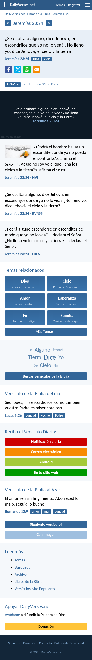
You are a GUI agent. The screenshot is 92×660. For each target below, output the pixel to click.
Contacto (45, 643)
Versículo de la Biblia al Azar (32, 489)
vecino (45, 415)
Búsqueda (22, 567)
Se (36, 365)
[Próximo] (49, 23)
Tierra (34, 357)
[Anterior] (8, 23)
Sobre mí (14, 643)
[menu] (87, 7)
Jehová (58, 349)
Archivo (21, 574)
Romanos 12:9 (16, 511)
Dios (36, 59)
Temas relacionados (24, 270)
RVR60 (13, 84)
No (55, 365)
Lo (30, 349)
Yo (61, 357)
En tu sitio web (46, 472)
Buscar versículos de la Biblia (46, 376)
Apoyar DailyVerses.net (28, 606)
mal (46, 511)
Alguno (42, 349)
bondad (31, 415)
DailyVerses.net (15, 14)
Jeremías (58, 14)
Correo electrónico (46, 451)
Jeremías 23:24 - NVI (21, 177)
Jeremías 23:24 (17, 58)
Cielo (45, 365)
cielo (47, 59)
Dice (50, 357)
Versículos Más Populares (35, 588)
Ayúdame (12, 614)
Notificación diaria (46, 441)
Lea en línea (40, 84)
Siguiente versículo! (46, 524)
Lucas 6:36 (13, 415)
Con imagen (45, 534)
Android (46, 462)
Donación (46, 626)
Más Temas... (46, 331)
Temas (60, 5)
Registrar (74, 5)
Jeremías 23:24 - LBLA (22, 254)
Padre (59, 415)
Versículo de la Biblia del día (32, 393)
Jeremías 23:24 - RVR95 (24, 213)
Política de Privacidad (69, 643)
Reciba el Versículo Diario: (30, 432)
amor (35, 511)
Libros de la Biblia (38, 14)
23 (67, 14)
